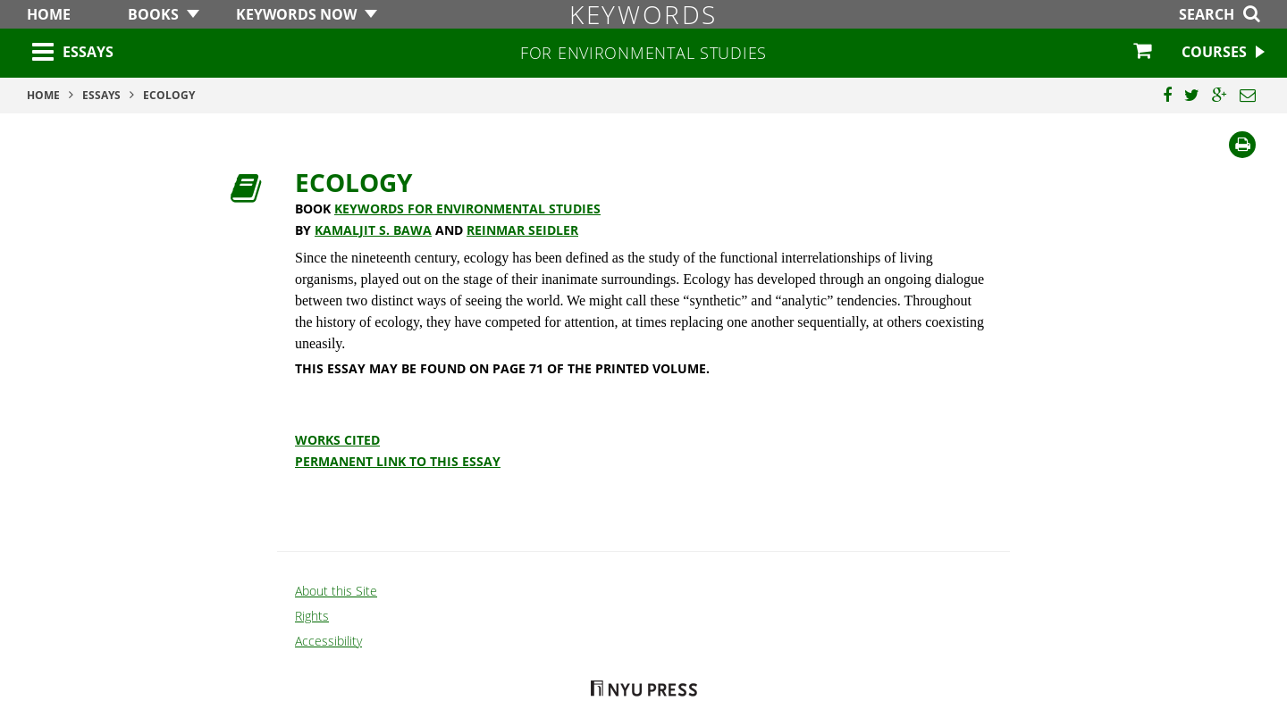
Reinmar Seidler (522, 229)
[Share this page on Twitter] (1191, 95)
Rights (312, 615)
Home (49, 14)
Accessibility (328, 640)
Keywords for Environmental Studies (467, 208)
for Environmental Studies (643, 52)
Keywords (643, 14)
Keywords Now (296, 14)
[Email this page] (1248, 95)
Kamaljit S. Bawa (373, 229)
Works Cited (337, 439)
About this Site (336, 590)
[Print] (1242, 144)
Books (153, 14)
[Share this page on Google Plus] (1219, 95)
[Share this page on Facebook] (1167, 95)
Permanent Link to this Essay (397, 461)
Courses (1214, 52)
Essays (88, 52)
